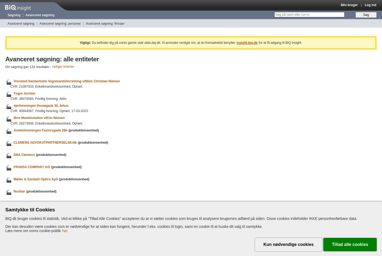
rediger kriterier (63, 67)
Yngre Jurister (24, 93)
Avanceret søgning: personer (60, 23)
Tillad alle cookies (350, 244)
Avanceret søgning (39, 15)
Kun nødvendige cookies (288, 244)
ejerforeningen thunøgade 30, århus (41, 106)
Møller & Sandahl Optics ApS (36, 179)
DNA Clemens (24, 155)
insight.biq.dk (247, 43)
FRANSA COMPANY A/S (32, 167)
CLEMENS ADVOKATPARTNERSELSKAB (45, 142)
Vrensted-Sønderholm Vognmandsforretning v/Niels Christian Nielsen (67, 81)
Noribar (19, 191)
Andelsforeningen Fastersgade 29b (40, 130)
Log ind (370, 5)
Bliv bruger (349, 5)
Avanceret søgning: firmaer (105, 23)
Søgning (14, 15)
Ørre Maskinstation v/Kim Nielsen (39, 118)
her (65, 231)
